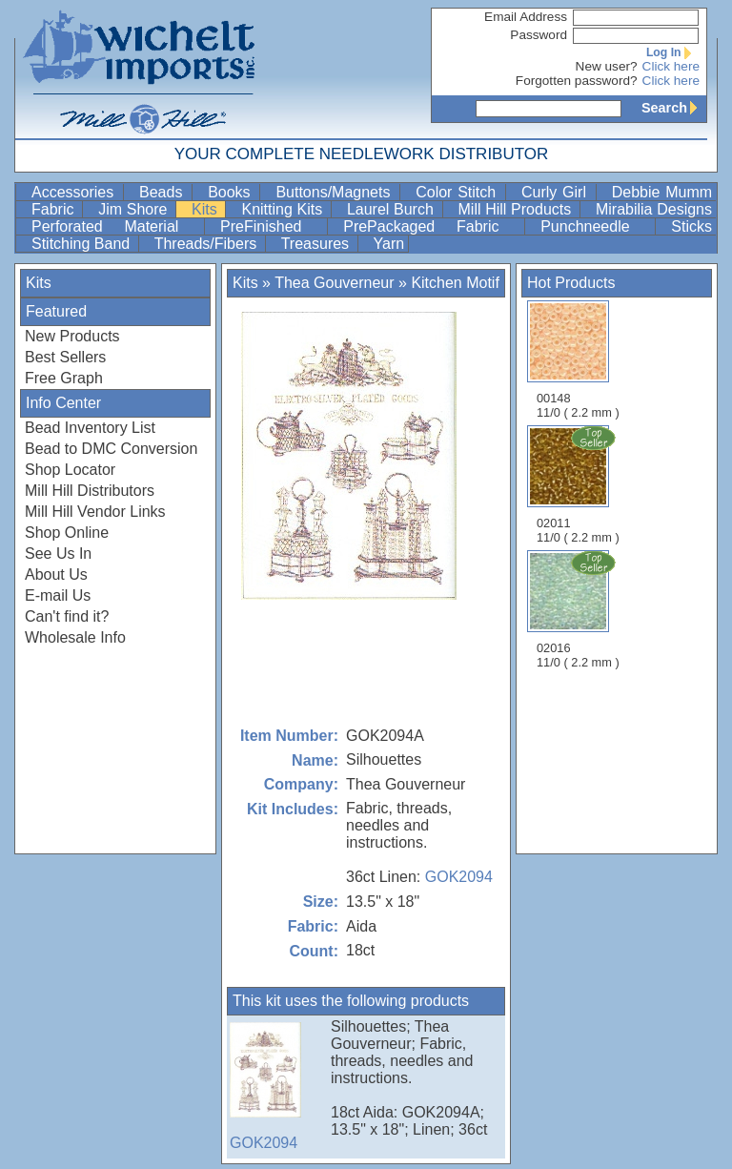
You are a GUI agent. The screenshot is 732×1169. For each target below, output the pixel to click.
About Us (56, 574)
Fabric (54, 209)
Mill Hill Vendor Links (95, 511)
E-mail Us (58, 595)
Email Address (525, 17)
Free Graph (64, 378)
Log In (673, 52)
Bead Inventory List (90, 428)
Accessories (75, 192)
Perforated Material (115, 226)
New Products (72, 336)
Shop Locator (70, 469)
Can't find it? (67, 616)
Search (673, 107)
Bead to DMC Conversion (111, 449)
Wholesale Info (75, 637)
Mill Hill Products (517, 209)
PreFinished (271, 226)
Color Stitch (458, 192)
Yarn (389, 244)
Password (538, 35)
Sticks (691, 226)
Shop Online (67, 532)
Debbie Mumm (662, 192)
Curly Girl (556, 192)
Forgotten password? (577, 80)
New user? (607, 66)
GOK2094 (459, 877)
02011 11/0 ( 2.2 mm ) (579, 484)
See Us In (58, 553)
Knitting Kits (283, 209)
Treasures (317, 244)
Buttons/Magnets (335, 192)
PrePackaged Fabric (431, 226)
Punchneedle (595, 226)
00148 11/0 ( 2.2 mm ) (578, 360)
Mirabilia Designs (654, 209)
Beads (163, 192)
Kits (206, 209)
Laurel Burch (392, 209)
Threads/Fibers (207, 244)
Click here (671, 66)
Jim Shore (135, 209)
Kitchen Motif (454, 283)
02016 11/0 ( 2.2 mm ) (579, 609)
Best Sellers (65, 357)
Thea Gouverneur (334, 283)
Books (231, 192)
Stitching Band (82, 244)
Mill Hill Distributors (89, 490)
